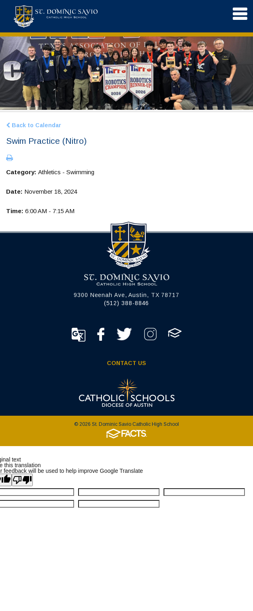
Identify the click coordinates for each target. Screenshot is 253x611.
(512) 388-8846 (126, 303)
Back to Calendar (33, 125)
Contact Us (126, 363)
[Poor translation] (22, 480)
